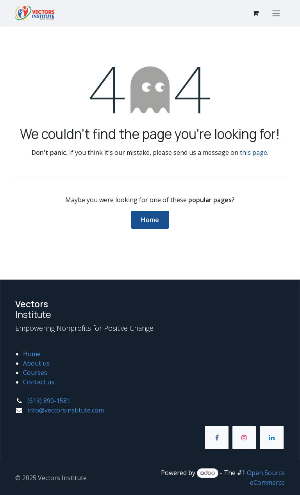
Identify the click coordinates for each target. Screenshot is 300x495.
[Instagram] (244, 437)
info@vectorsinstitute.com (65, 410)
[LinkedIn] (272, 437)
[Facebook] (217, 437)
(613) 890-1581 (48, 400)
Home (150, 219)
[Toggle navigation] (276, 13)
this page (253, 152)
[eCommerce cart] (255, 13)
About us (36, 363)
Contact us (38, 382)
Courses (35, 372)
